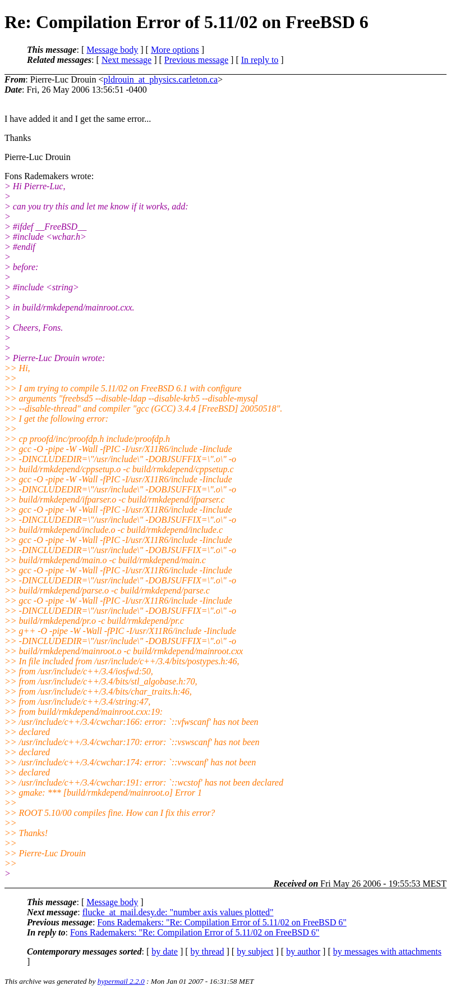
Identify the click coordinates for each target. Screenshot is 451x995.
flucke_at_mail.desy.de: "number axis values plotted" (178, 912)
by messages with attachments (387, 951)
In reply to (260, 60)
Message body (112, 49)
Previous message (196, 60)
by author (303, 951)
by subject (255, 951)
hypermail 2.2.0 (121, 981)
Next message (126, 60)
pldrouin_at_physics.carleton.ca (161, 79)
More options (175, 49)
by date (164, 951)
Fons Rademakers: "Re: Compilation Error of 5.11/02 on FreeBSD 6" (221, 922)
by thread (207, 951)
